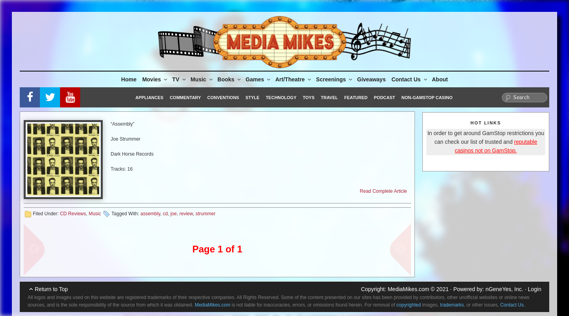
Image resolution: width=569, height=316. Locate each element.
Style (252, 97)
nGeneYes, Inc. (504, 289)
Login (534, 289)
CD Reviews (73, 213)
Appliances (150, 97)
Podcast (384, 97)
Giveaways (371, 79)
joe (173, 213)
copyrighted (408, 305)
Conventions (223, 97)
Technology (281, 97)
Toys (309, 97)
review (186, 213)
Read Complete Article (383, 191)
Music (202, 79)
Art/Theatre (294, 79)
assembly (150, 213)
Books (229, 79)
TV (179, 79)
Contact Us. (512, 305)
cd (165, 213)
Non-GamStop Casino (426, 97)
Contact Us (410, 79)
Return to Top (51, 289)
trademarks (452, 305)
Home (129, 79)
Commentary (185, 97)
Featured (355, 97)
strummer (206, 213)
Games (259, 79)
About (440, 79)
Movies (155, 79)
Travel (329, 97)
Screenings (334, 79)
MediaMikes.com (408, 289)
